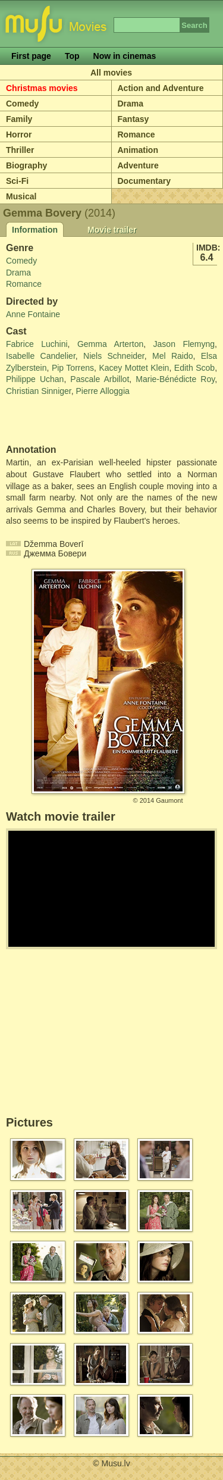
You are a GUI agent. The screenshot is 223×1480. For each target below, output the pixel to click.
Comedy (22, 103)
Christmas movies (42, 88)
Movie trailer (111, 229)
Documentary (144, 181)
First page (31, 56)
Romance (136, 134)
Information (35, 229)
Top (72, 56)
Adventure (138, 165)
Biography (26, 165)
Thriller (20, 150)
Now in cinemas (124, 56)
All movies (111, 72)
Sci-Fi (17, 181)
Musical (21, 196)
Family (19, 119)
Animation (138, 150)
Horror (19, 134)
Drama (131, 103)
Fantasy (133, 119)
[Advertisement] (75, 421)
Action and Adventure (161, 88)
